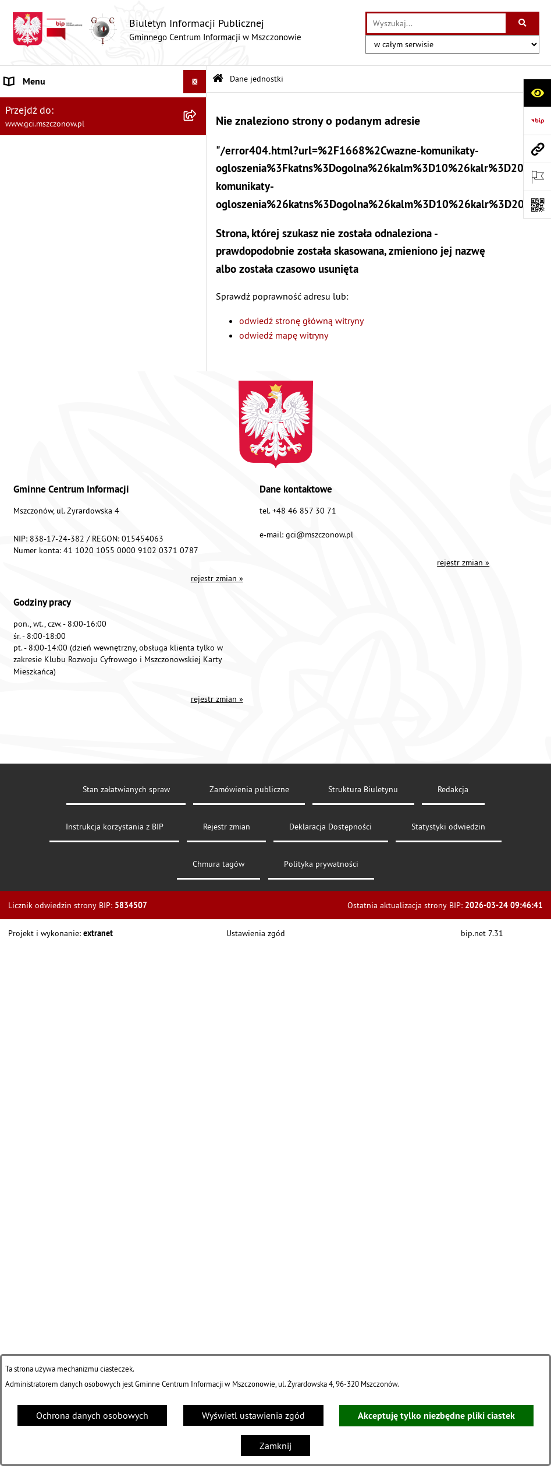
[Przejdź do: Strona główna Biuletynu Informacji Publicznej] (217, 79)
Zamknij (275, 1445)
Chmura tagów (218, 864)
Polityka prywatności (321, 864)
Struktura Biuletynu (363, 789)
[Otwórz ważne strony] (537, 177)
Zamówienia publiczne (249, 789)
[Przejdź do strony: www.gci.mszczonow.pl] (537, 149)
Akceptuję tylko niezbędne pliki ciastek (436, 1415)
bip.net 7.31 (482, 933)
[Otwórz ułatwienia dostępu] (537, 93)
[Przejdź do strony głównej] (156, 30)
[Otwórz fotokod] (537, 205)
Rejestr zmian (226, 826)
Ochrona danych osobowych (92, 1415)
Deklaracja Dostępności (330, 826)
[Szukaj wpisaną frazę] (523, 23)
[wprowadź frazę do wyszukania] (436, 23)
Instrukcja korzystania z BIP (114, 826)
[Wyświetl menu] (195, 81)
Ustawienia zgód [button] (255, 933)
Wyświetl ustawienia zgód (253, 1415)
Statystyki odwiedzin (448, 826)
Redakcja (453, 789)
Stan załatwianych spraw (126, 789)
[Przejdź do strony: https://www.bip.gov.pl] (537, 121)
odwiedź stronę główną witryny (301, 320)
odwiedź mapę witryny (283, 335)
